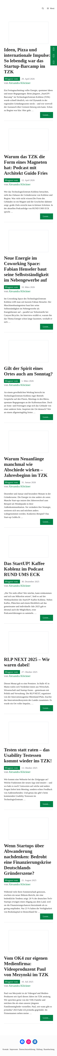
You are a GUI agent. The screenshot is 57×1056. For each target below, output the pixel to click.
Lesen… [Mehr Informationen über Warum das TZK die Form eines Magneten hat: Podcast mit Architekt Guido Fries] (46, 216)
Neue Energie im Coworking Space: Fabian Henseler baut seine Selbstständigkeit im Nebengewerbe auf (26, 269)
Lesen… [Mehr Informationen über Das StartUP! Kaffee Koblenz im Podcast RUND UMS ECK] (46, 617)
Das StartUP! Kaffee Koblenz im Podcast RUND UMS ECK (24, 569)
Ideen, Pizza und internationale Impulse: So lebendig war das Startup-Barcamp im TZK (27, 60)
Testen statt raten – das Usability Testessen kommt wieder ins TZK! (28, 755)
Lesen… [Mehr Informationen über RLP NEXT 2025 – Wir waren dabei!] (46, 708)
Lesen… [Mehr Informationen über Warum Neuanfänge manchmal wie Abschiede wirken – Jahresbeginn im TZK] (46, 522)
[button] (42, 8)
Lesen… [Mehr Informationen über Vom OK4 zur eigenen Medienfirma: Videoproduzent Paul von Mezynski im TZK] (46, 1018)
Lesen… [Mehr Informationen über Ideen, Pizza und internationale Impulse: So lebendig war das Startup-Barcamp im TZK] (46, 115)
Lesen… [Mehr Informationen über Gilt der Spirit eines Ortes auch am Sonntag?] (46, 417)
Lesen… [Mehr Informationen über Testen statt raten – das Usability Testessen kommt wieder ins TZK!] (46, 804)
